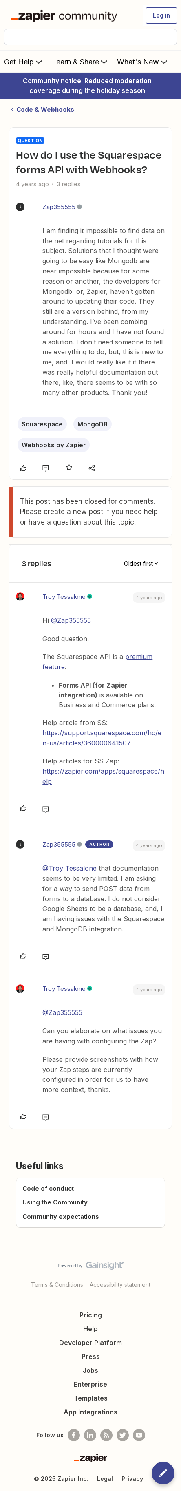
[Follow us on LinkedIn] (90, 1435)
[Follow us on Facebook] (74, 1435)
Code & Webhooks (45, 109)
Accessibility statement (120, 1284)
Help (90, 1329)
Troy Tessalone (64, 596)
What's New (143, 61)
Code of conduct (48, 1188)
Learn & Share (80, 61)
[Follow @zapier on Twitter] (123, 1435)
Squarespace (42, 424)
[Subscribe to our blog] (106, 1435)
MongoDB (92, 424)
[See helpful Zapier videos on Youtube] (139, 1435)
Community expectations (60, 1216)
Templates (91, 1398)
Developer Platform (90, 1343)
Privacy (132, 1478)
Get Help (24, 61)
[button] (161, 15)
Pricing (90, 1315)
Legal (105, 1478)
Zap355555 (58, 207)
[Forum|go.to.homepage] (65, 15)
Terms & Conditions (57, 1284)
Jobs (90, 1370)
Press (91, 1356)
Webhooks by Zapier (54, 445)
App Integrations (90, 1412)
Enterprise (90, 1384)
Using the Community (55, 1202)
